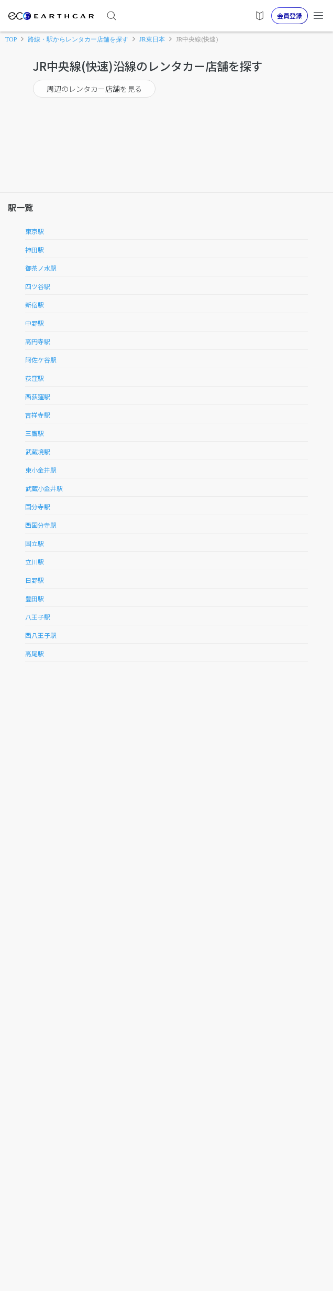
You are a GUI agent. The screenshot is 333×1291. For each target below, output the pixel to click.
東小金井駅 (41, 469)
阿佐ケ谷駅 (41, 359)
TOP (11, 39)
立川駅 (34, 561)
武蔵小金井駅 (44, 488)
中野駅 (34, 322)
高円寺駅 (37, 341)
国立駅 (34, 543)
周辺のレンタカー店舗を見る (94, 88)
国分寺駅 (37, 506)
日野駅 (34, 579)
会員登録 (289, 15)
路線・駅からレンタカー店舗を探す (78, 39)
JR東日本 (152, 39)
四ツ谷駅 (37, 286)
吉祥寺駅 (37, 414)
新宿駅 (34, 304)
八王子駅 (37, 616)
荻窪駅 (34, 378)
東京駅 (34, 231)
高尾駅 (34, 653)
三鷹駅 (34, 433)
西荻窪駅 (37, 396)
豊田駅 (34, 598)
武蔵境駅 (37, 451)
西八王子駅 (41, 635)
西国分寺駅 (41, 524)
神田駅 (34, 249)
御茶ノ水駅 (41, 267)
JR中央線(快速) (197, 39)
